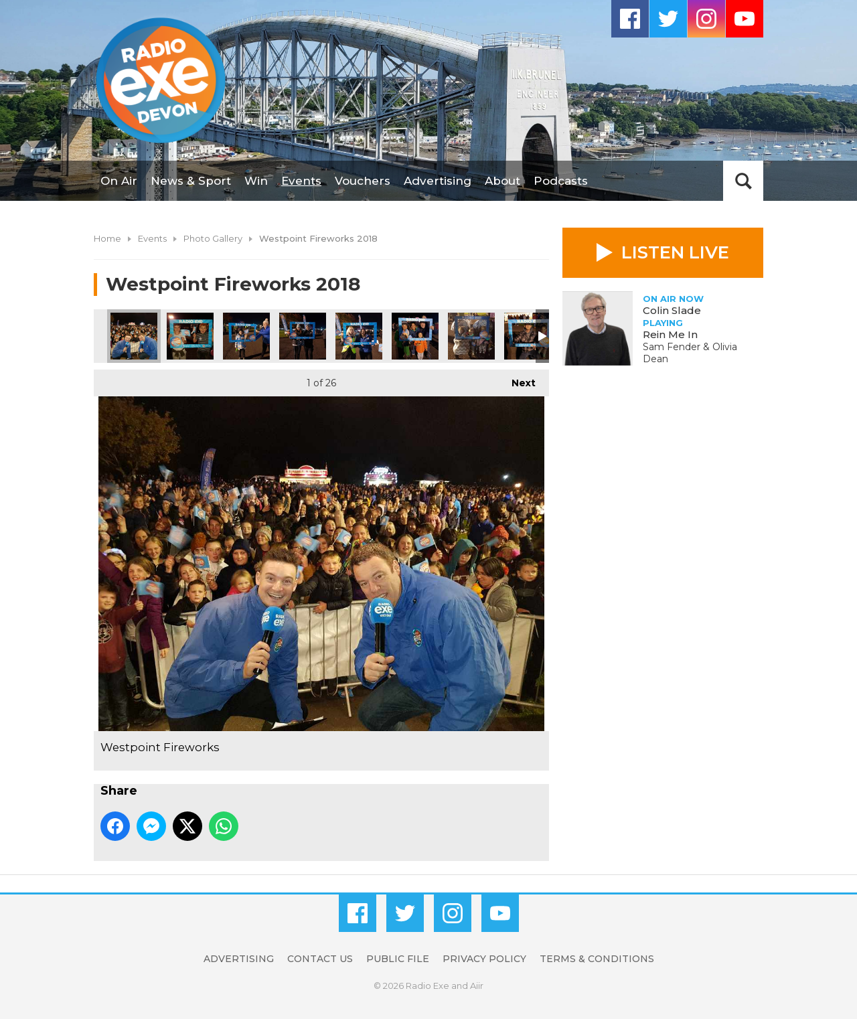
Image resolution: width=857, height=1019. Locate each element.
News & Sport (191, 180)
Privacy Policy (484, 959)
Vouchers (362, 180)
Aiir (476, 985)
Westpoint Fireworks (133, 336)
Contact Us (320, 959)
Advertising (437, 180)
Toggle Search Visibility (743, 181)
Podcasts (561, 180)
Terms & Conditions (597, 959)
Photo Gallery (212, 238)
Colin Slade (672, 310)
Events (301, 180)
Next (517, 379)
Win (256, 180)
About (502, 180)
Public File (397, 959)
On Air (118, 180)
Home (107, 238)
